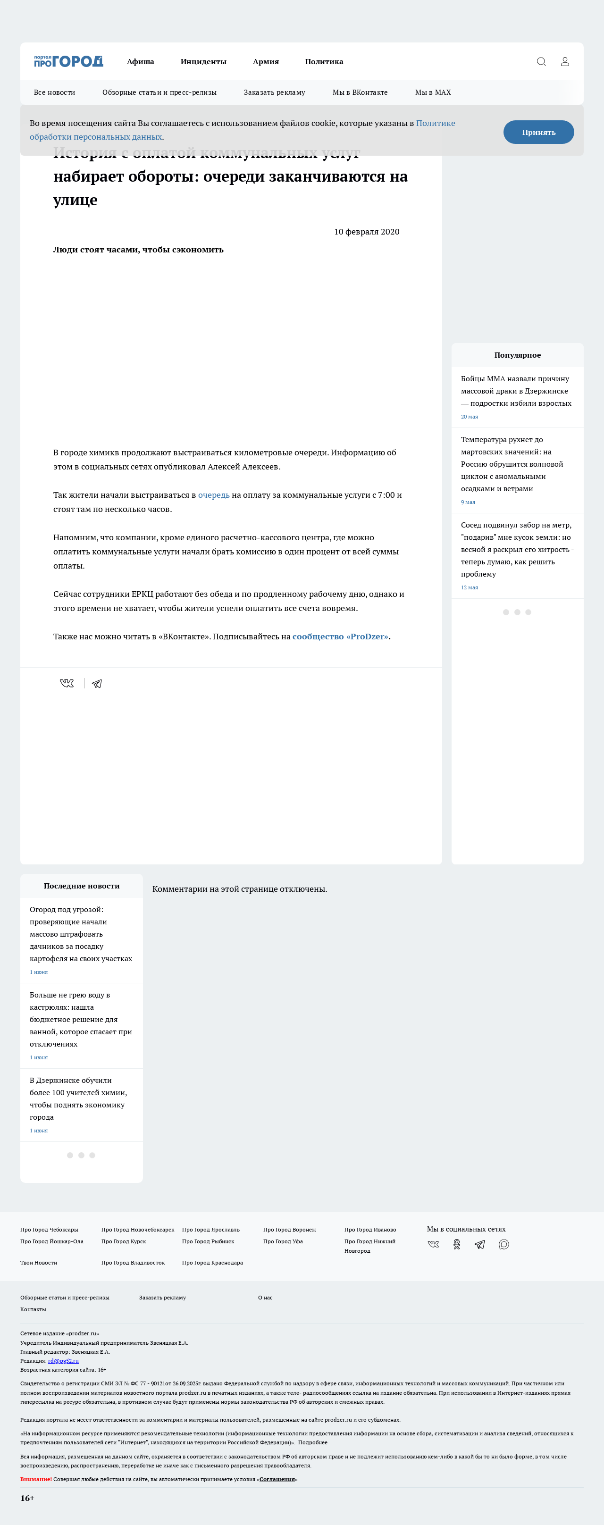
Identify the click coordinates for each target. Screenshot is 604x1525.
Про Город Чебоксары (49, 1229)
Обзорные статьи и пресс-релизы (159, 92)
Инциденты (203, 61)
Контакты (33, 1309)
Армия (266, 61)
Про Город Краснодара (212, 1262)
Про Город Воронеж (289, 1229)
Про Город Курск (123, 1241)
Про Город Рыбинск (208, 1241)
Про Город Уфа (283, 1241)
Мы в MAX (433, 92)
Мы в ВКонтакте (360, 92)
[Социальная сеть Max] (504, 1244)
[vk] (67, 683)
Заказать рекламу (274, 92)
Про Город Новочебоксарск (137, 1229)
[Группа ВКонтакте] (433, 1244)
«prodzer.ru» (82, 1333)
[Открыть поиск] (541, 61)
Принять (539, 132)
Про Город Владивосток (133, 1262)
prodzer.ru (192, 1392)
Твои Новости (38, 1262)
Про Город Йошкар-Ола (52, 1241)
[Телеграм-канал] (480, 1244)
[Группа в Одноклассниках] (457, 1244)
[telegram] (100, 683)
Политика (324, 61)
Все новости (54, 92)
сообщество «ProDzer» (340, 636)
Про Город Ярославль (211, 1229)
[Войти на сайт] (564, 61)
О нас (265, 1297)
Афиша (140, 61)
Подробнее (312, 1442)
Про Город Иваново (370, 1229)
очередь (215, 494)
